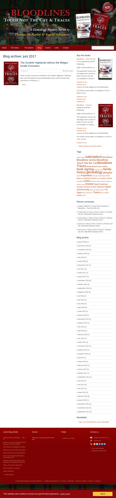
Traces (96, 192)
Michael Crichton (90, 178)
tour (91, 192)
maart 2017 (82, 273)
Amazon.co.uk (82, 82)
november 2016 (83, 280)
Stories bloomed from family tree (12, 465)
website (106, 192)
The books (15, 49)
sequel (108, 187)
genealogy (94, 172)
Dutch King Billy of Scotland (11, 468)
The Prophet (86, 192)
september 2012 (83, 377)
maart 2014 (82, 342)
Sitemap (90, 481)
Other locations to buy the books (90, 146)
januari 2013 (82, 369)
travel (102, 192)
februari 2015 (82, 334)
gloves (78, 175)
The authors (29, 48)
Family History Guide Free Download (14, 453)
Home (4, 48)
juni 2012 (81, 385)
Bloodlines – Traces (83, 105)
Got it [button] (102, 494)
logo (82, 178)
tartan (91, 190)
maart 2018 (82, 261)
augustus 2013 (83, 354)
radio (83, 184)
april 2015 (81, 331)
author (78, 157)
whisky (79, 195)
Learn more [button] (65, 494)
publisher (93, 181)
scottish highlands (97, 187)
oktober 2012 (82, 373)
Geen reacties (69, 71)
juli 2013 (81, 358)
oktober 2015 (82, 323)
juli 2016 (81, 296)
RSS (95, 444)
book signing (85, 169)
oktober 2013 (82, 350)
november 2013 (83, 346)
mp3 (98, 178)
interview (95, 175)
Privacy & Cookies (81, 481)
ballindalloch (93, 156)
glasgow (107, 172)
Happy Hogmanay (8, 471)
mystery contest (106, 178)
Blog (39, 48)
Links (57, 48)
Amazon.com (81, 85)
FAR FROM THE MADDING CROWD (14, 447)
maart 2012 (82, 392)
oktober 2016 (82, 284)
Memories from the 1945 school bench (14, 450)
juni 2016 (81, 300)
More (24, 85)
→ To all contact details (97, 448)
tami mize (81, 230)
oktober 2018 (82, 253)
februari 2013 (82, 365)
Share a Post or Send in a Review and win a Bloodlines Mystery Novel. (95, 213)
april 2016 (81, 307)
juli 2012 (81, 381)
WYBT (84, 195)
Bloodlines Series (86, 159)
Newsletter (71, 481)
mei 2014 (81, 338)
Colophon (98, 481)
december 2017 (83, 265)
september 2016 (83, 288)
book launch (92, 166)
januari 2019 (82, 242)
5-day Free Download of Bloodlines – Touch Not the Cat (93, 207)
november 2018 (83, 250)
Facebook (100, 444)
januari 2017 (82, 276)
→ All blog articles (8, 474)
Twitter (97, 444)
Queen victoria (101, 181)
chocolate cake (98, 169)
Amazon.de (81, 87)
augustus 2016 (83, 292)
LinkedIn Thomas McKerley (105, 444)
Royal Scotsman (101, 184)
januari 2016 (82, 315)
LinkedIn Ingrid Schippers (102, 444)
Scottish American (83, 187)
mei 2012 (81, 388)
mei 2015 (81, 327)
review (89, 183)
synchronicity (83, 189)
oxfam (87, 181)
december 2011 (83, 404)
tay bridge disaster (98, 190)
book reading (103, 166)
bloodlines (108, 157)
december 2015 (83, 319)
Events (47, 48)
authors (83, 157)
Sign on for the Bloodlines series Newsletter (94, 422)
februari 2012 (82, 396)
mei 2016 (81, 304)
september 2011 (83, 412)
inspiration (86, 175)
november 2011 (83, 408)
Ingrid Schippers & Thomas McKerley (31, 481)
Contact (66, 49)
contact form (97, 440)
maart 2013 (82, 361)
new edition (80, 181)
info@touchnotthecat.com (101, 437)
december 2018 (83, 246)
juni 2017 (81, 269)
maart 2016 (82, 311)
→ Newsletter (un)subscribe (98, 450)
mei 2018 (81, 257)
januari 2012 (82, 400)
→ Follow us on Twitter (67, 438)
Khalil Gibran (102, 175)
